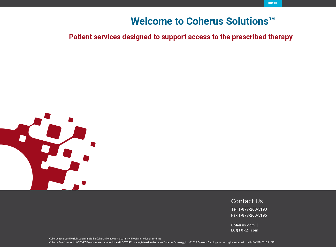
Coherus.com (243, 225)
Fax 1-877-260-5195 (249, 215)
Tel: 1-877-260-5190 (249, 209)
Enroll (272, 2)
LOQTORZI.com (245, 230)
